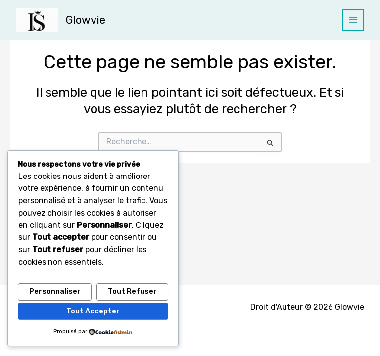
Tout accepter (93, 311)
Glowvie (85, 19)
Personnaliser (55, 291)
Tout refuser (132, 291)
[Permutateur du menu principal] (353, 20)
